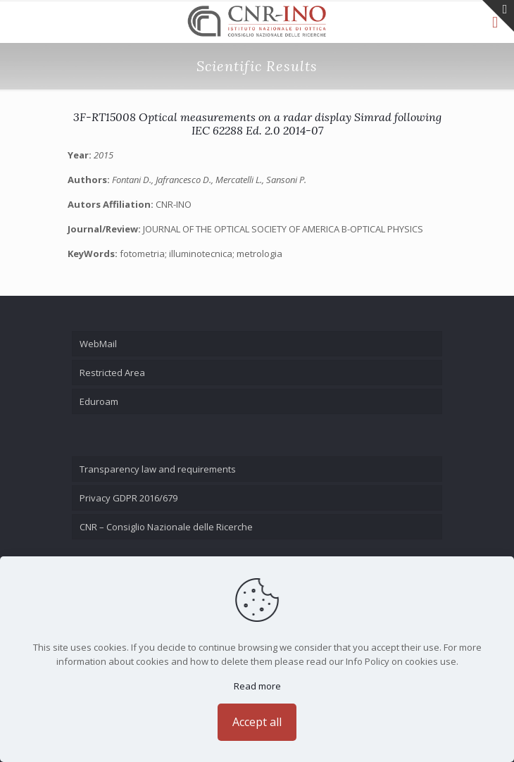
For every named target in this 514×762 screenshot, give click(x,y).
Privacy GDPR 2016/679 (128, 498)
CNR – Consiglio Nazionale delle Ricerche (166, 526)
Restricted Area (112, 372)
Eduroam (99, 401)
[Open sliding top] (498, 16)
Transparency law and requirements (158, 469)
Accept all (257, 722)
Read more (257, 686)
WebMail (98, 343)
